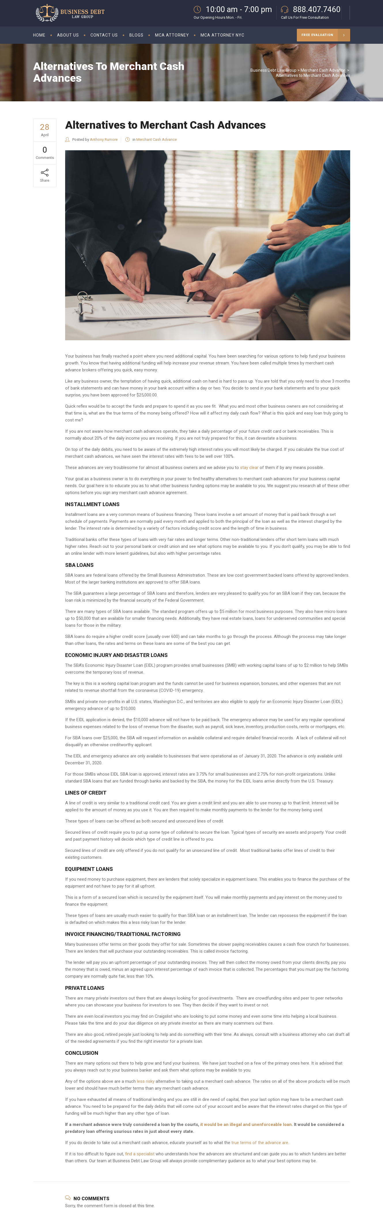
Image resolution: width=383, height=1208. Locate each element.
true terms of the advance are (259, 1142)
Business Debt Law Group (273, 70)
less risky (145, 1081)
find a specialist (139, 1153)
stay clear (249, 467)
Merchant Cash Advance (323, 70)
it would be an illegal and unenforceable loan (246, 1124)
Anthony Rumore (104, 139)
